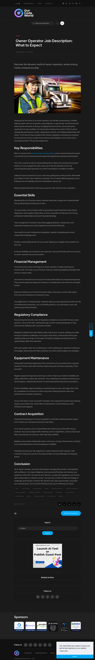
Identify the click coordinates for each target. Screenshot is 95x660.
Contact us (48, 3)
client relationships (48, 492)
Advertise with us (29, 3)
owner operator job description (42, 153)
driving (46, 488)
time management (69, 492)
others (17, 488)
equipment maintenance (72, 488)
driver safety (59, 492)
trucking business (37, 488)
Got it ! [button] (75, 656)
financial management (57, 488)
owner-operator (26, 488)
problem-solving (19, 496)
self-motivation (51, 496)
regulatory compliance (34, 492)
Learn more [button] (64, 651)
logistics (29, 496)
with (17, 3)
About (40, 3)
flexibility (60, 496)
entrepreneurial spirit (39, 496)
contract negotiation (20, 492)
